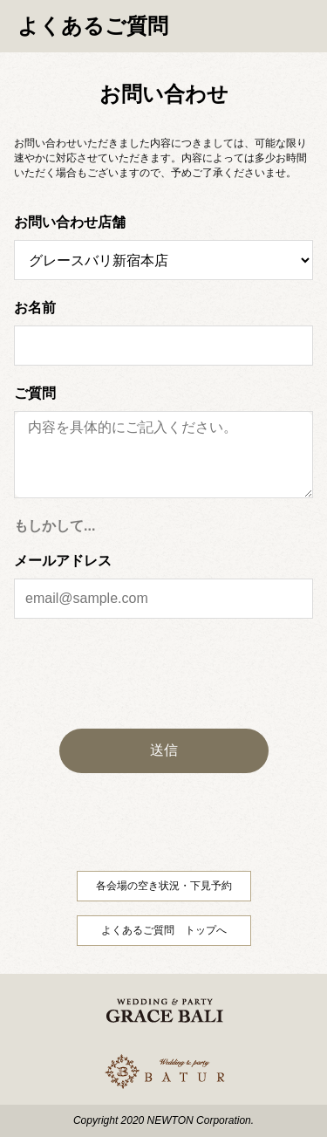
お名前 (35, 308)
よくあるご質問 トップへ (164, 930)
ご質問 (35, 394)
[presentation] (163, 674)
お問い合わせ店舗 (70, 222)
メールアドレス (63, 561)
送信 (164, 750)
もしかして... (54, 526)
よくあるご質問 (92, 26)
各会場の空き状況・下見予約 (164, 886)
